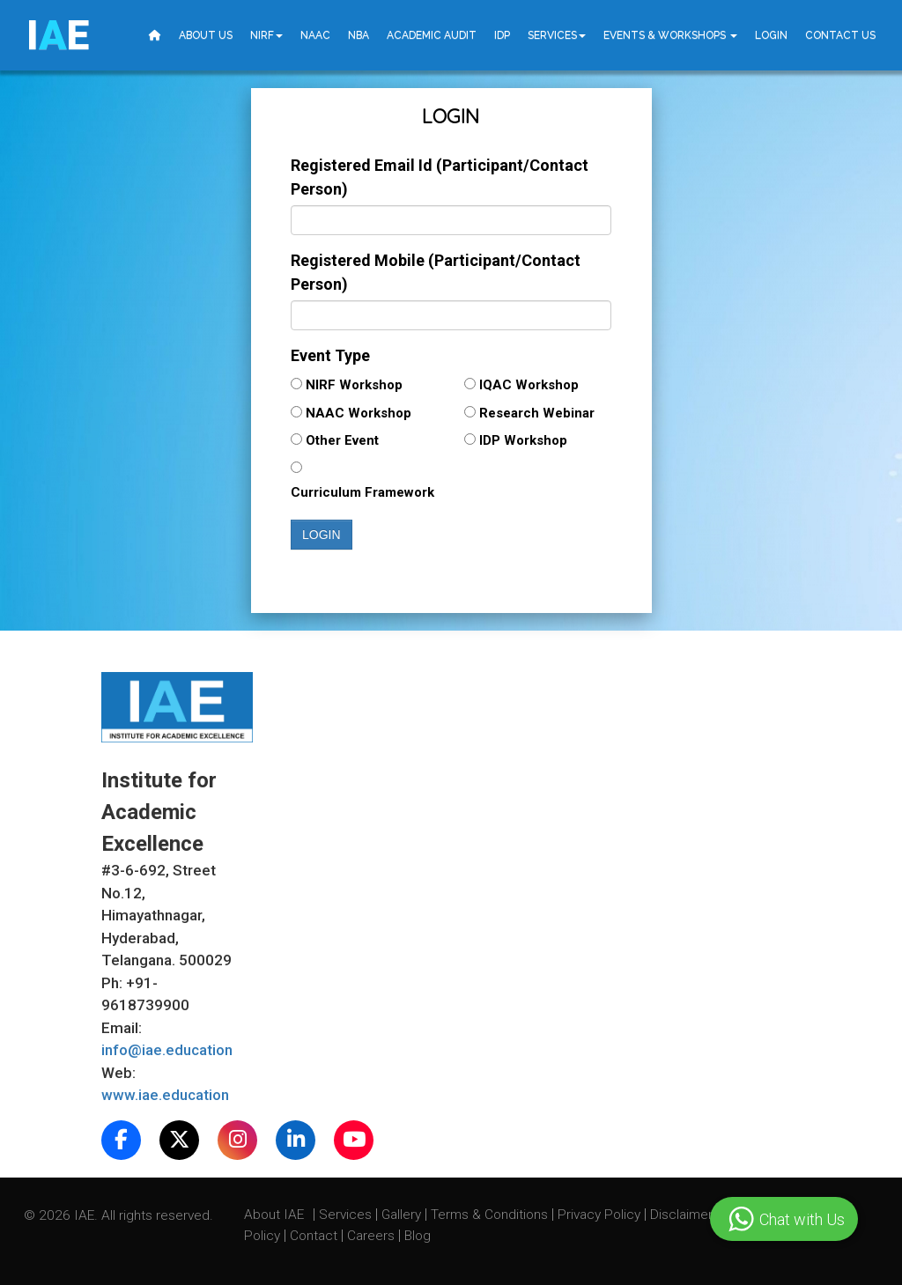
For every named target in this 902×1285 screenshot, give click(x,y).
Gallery (403, 1214)
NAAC (315, 35)
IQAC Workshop (532, 385)
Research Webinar (537, 413)
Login (771, 35)
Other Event (349, 440)
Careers (372, 1236)
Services (557, 35)
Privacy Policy (599, 1214)
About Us (206, 35)
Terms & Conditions (491, 1214)
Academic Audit (432, 35)
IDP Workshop (530, 440)
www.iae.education (165, 1095)
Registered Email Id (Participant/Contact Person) (439, 177)
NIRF (266, 35)
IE (57, 35)
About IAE (275, 1214)
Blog (417, 1236)
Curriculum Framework (362, 492)
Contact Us (840, 35)
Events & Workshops (670, 35)
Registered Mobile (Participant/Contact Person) (435, 272)
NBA (358, 35)
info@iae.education (167, 1050)
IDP (502, 35)
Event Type (330, 355)
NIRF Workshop (358, 385)
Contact (315, 1236)
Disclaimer (681, 1214)
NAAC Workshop (362, 413)
